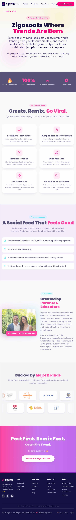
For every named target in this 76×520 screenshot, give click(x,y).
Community (51, 493)
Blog (33, 493)
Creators (44, 4)
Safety (54, 4)
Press (34, 489)
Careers (34, 486)
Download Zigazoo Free (38, 461)
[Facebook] (7, 496)
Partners (34, 4)
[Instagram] (3, 496)
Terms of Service (68, 486)
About (25, 4)
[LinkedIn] (12, 496)
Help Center (51, 483)
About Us (35, 483)
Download (20, 483)
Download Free (65, 4)
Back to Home (9, 11)
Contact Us (51, 489)
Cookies (65, 495)
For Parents (21, 486)
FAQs (49, 486)
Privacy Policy (67, 483)
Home (17, 4)
